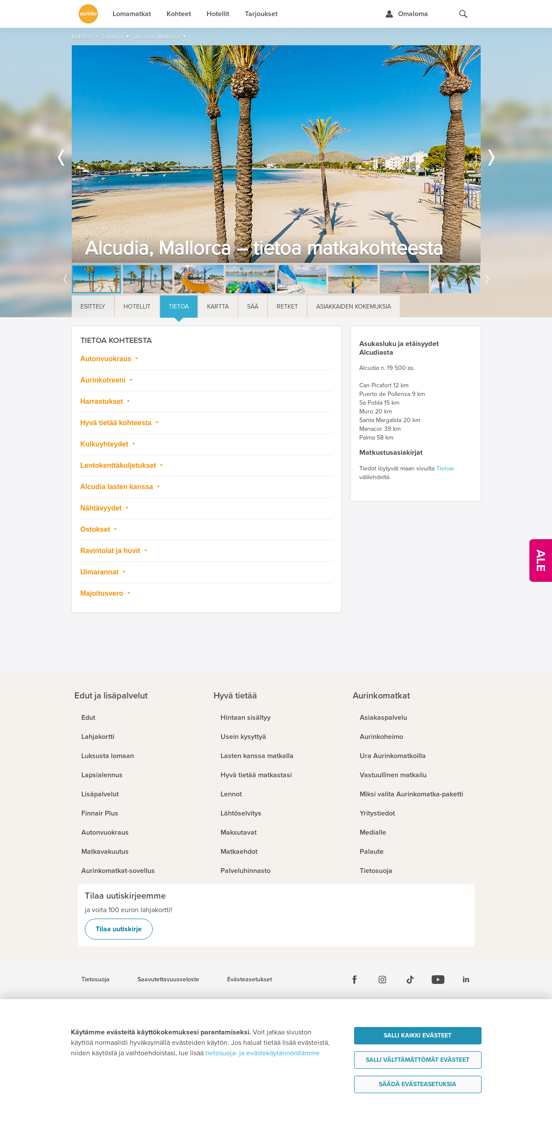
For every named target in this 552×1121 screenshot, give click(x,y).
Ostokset (96, 529)
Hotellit (137, 306)
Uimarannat (100, 572)
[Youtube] (438, 979)
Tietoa (179, 306)
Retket (287, 306)
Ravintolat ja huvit (111, 550)
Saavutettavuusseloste (168, 979)
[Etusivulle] (88, 13)
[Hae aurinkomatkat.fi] (463, 13)
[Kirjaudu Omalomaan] (406, 13)
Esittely (92, 306)
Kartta (218, 306)
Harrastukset (102, 401)
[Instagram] (382, 979)
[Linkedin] (466, 979)
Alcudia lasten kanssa (117, 486)
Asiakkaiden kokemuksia (353, 306)
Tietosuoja (95, 979)
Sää (252, 306)
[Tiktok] (410, 979)
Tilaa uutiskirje (119, 929)
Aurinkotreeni (103, 380)
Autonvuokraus (107, 358)
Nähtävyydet (102, 508)
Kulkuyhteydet (105, 444)
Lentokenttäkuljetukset (119, 465)
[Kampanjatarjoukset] (541, 560)
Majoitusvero (102, 593)
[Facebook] (354, 979)
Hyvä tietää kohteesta (117, 422)
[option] (276, 154)
